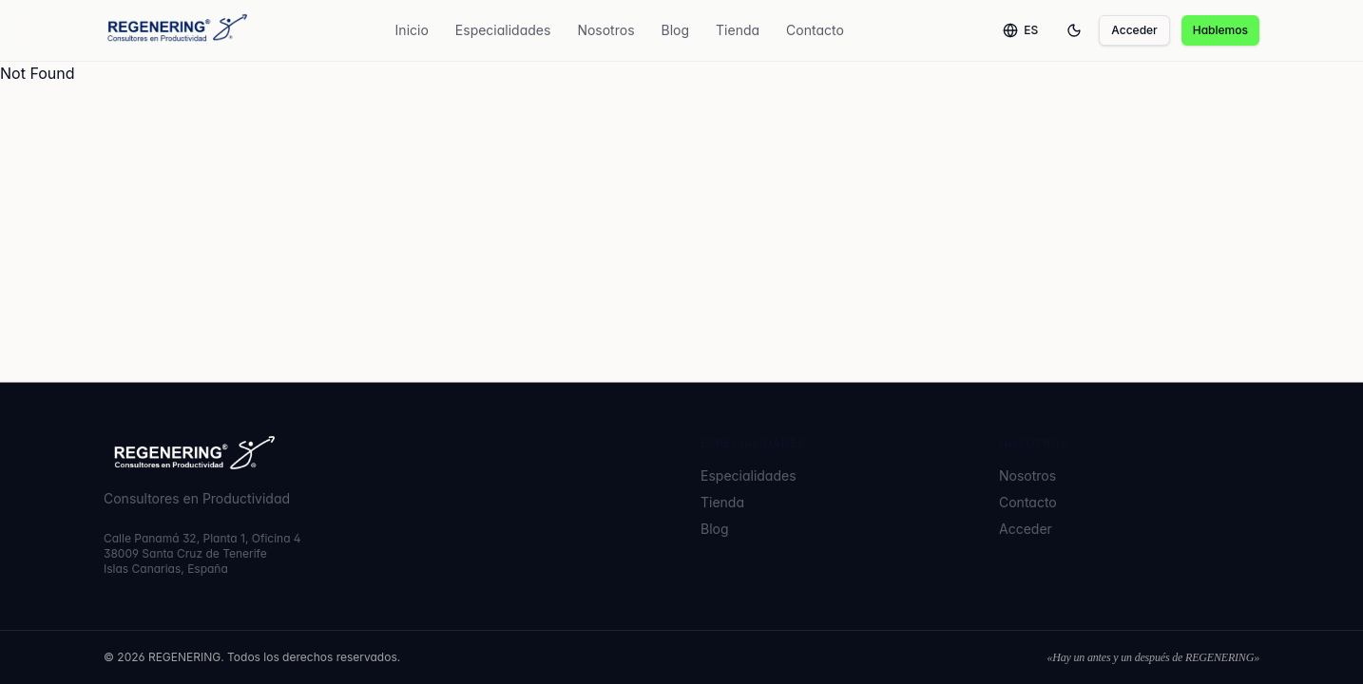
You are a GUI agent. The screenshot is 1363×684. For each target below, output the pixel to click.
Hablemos (1220, 30)
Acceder (1134, 30)
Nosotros (605, 30)
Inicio (412, 30)
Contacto (815, 30)
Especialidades (503, 30)
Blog (676, 30)
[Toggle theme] (1074, 30)
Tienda (737, 30)
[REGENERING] (175, 30)
